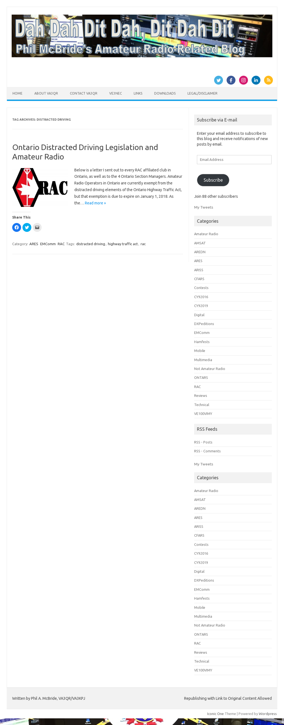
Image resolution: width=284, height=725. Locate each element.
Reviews (200, 395)
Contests (201, 288)
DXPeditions (204, 324)
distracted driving (90, 244)
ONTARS (201, 377)
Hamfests (202, 342)
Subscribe (213, 180)
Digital (199, 315)
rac (143, 244)
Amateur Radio (206, 234)
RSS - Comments (207, 451)
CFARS (199, 279)
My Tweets (203, 207)
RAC (61, 244)
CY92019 (201, 306)
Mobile (199, 351)
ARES (33, 244)
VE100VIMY (203, 413)
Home (17, 93)
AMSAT (200, 243)
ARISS (198, 270)
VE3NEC (115, 93)
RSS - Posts (203, 442)
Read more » (95, 203)
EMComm (48, 244)
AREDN (200, 252)
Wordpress (268, 714)
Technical (201, 405)
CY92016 (201, 297)
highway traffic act (123, 244)
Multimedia (203, 360)
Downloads (165, 93)
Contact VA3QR (83, 93)
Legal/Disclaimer (202, 93)
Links (138, 93)
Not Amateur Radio (209, 369)
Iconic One (215, 714)
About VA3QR (46, 93)
